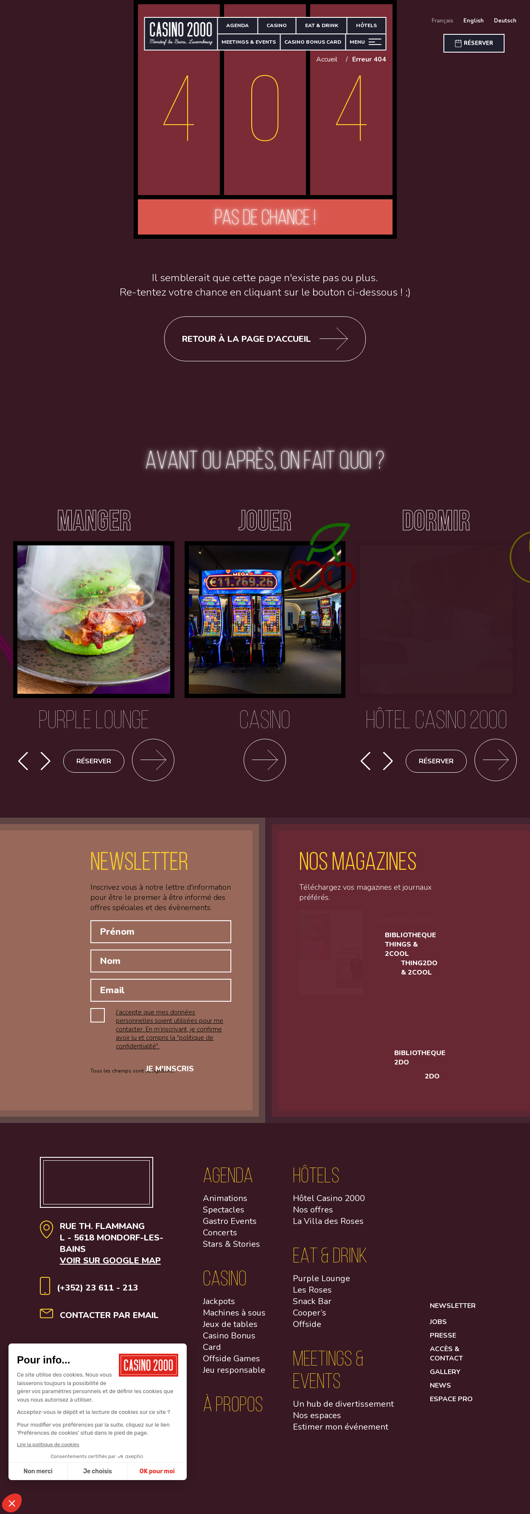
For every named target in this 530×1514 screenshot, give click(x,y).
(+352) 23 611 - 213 (97, 1294)
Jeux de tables (230, 1331)
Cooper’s (309, 1319)
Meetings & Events (328, 1376)
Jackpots (219, 1308)
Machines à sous (234, 1319)
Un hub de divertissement (343, 1410)
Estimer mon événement (340, 1433)
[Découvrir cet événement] (495, 761)
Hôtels (366, 25)
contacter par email (109, 1322)
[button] (45, 761)
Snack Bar (312, 1308)
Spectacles (223, 1216)
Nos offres (313, 1216)
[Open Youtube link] (451, 1292)
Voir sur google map (110, 1267)
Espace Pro (451, 1406)
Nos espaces (317, 1422)
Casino (276, 25)
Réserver (93, 761)
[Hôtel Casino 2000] (436, 711)
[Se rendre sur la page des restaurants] (153, 761)
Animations (225, 1205)
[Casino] (265, 711)
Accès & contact (446, 1360)
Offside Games (231, 1365)
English (473, 21)
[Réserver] (474, 43)
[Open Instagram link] (451, 1224)
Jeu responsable (234, 1377)
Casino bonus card (312, 42)
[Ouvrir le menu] (365, 42)
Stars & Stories (231, 1251)
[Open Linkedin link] (451, 1258)
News (440, 1392)
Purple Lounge (321, 1285)
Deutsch (505, 21)
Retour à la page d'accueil (265, 338)
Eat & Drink (321, 25)
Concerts (220, 1239)
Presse (443, 1342)
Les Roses (312, 1296)
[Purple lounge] (93, 711)
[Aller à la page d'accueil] (181, 34)
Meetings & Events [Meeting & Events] (249, 42)
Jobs (438, 1328)
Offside (307, 1331)
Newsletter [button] (453, 1312)
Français (442, 21)
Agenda (237, 25)
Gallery (445, 1378)
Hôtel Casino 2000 (329, 1205)
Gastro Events (230, 1228)
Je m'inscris (180, 1078)
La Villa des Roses (328, 1228)
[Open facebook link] (451, 1189)
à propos (233, 1410)
